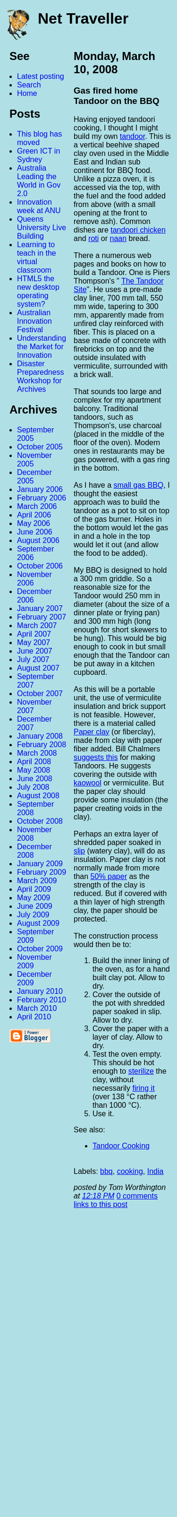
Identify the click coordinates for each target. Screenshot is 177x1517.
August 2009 (38, 923)
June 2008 (34, 779)
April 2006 (34, 515)
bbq (106, 1171)
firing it (143, 1088)
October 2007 (40, 694)
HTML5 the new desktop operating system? (38, 291)
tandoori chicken (138, 230)
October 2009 (40, 949)
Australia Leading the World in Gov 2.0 (38, 181)
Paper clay (92, 732)
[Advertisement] (73, 1366)
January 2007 (40, 608)
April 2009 (34, 889)
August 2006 (38, 540)
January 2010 (40, 991)
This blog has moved (39, 138)
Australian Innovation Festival (34, 321)
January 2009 (40, 864)
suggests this (96, 757)
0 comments (137, 1196)
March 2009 (37, 881)
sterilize (141, 1071)
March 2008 (37, 753)
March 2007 (37, 625)
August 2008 (38, 796)
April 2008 (34, 762)
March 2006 (37, 506)
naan (118, 238)
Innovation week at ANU (38, 206)
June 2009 (34, 906)
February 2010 (41, 1000)
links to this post (100, 1204)
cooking (130, 1171)
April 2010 (34, 1017)
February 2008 (41, 745)
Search (29, 85)
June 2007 (34, 651)
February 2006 (41, 498)
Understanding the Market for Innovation (41, 346)
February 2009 (41, 872)
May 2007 (33, 642)
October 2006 (40, 566)
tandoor (132, 136)
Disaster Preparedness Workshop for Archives (40, 376)
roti (93, 238)
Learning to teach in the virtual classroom (36, 257)
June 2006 (34, 532)
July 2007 (33, 659)
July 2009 (33, 915)
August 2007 (38, 668)
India (155, 1171)
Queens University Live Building (41, 227)
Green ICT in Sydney (38, 155)
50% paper (109, 876)
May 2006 (33, 523)
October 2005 (40, 447)
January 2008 (40, 736)
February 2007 (41, 617)
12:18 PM (98, 1196)
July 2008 (33, 787)
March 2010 (37, 1008)
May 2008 (33, 770)
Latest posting (40, 76)
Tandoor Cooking (121, 1146)
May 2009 (33, 898)
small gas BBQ (139, 485)
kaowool (87, 783)
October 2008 (40, 821)
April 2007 (34, 634)
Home (27, 93)
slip (79, 851)
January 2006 (40, 489)
